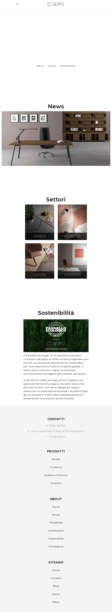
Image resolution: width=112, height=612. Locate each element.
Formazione (56, 546)
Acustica (56, 483)
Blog (56, 586)
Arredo (56, 459)
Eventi (56, 594)
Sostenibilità (67, 65)
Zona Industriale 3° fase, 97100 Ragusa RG (57, 431)
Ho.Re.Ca (56, 467)
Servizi (56, 514)
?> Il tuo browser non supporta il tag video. (56, 34)
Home (56, 570)
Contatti (56, 578)
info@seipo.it (57, 436)
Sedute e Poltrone (55, 475)
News (40, 65)
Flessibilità (56, 522)
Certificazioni (56, 530)
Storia (56, 506)
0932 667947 (58, 425)
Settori (52, 65)
